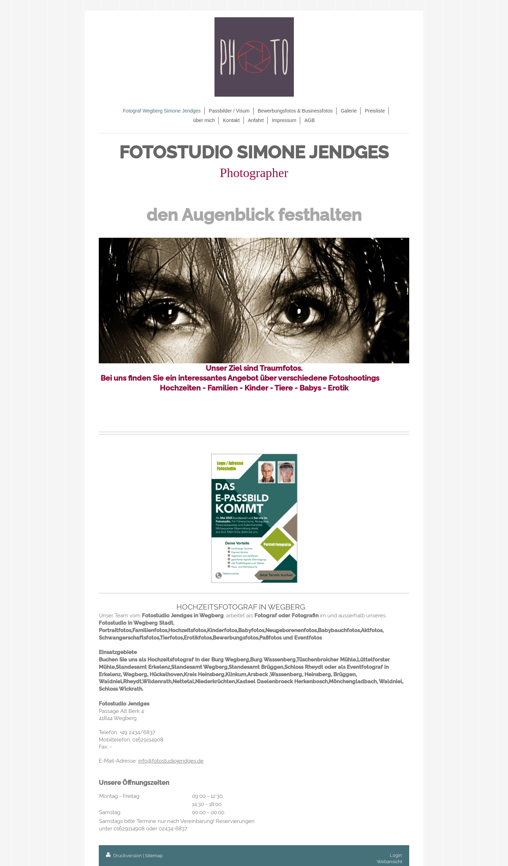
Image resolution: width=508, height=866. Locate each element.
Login (396, 855)
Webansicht (389, 861)
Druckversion (124, 855)
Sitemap (154, 855)
